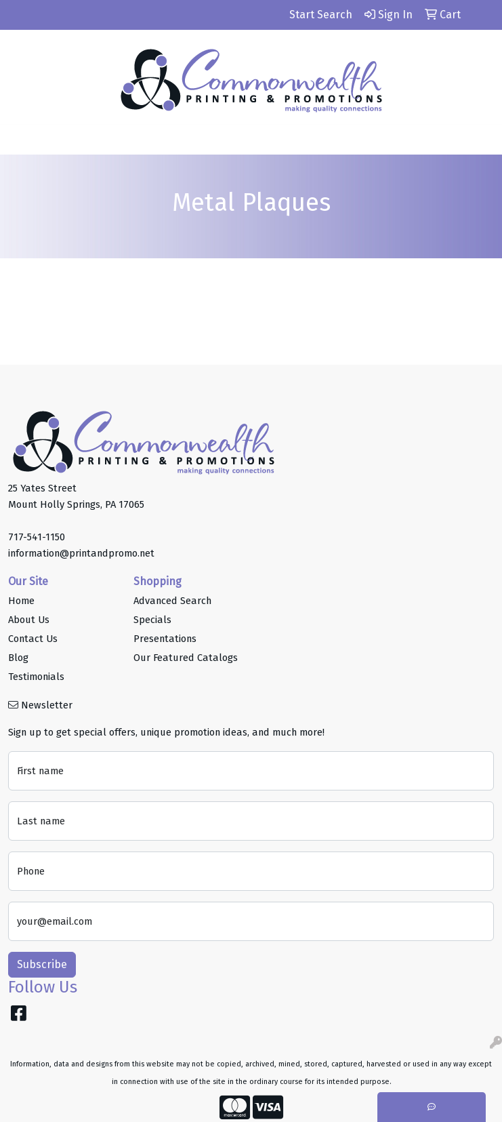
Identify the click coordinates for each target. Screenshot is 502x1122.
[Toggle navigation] (21, 139)
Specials (152, 620)
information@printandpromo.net (81, 553)
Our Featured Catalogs (185, 658)
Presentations (164, 639)
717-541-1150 (36, 537)
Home (21, 601)
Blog (18, 658)
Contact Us (33, 639)
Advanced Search (172, 601)
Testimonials (36, 676)
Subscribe (42, 964)
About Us (28, 620)
